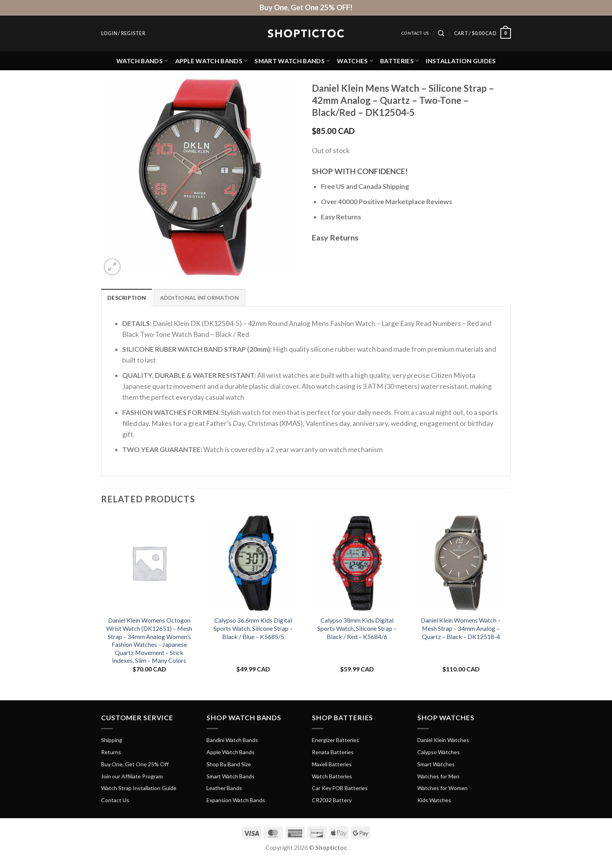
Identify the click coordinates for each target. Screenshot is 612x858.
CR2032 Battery (332, 800)
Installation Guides (461, 60)
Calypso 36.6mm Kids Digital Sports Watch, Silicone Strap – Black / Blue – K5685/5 (253, 628)
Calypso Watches (438, 752)
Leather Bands (224, 788)
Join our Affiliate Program (132, 776)
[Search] (441, 33)
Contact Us (415, 33)
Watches (355, 60)
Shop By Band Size (228, 764)
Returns (111, 752)
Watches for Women (442, 788)
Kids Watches (434, 800)
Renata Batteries (333, 752)
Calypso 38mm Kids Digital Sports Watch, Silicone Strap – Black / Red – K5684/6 (357, 628)
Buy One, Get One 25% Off (135, 764)
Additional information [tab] (199, 297)
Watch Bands (142, 60)
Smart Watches (436, 764)
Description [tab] (126, 297)
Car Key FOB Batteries (340, 788)
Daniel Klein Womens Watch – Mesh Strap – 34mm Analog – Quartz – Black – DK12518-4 (461, 628)
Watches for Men (438, 776)
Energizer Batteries (335, 740)
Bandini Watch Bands (232, 740)
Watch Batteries (332, 776)
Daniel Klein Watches (443, 740)
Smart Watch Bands (292, 60)
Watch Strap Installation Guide (138, 788)
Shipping (111, 740)
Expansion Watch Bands (235, 800)
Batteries (399, 60)
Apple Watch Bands (211, 60)
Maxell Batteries (332, 764)
